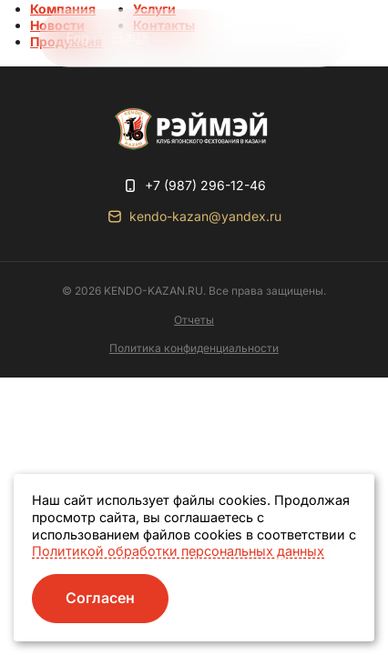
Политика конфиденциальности (194, 348)
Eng (77, 37)
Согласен (100, 598)
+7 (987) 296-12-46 (205, 185)
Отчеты (194, 320)
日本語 (130, 37)
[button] (307, 38)
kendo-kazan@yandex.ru (205, 216)
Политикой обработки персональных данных (178, 551)
